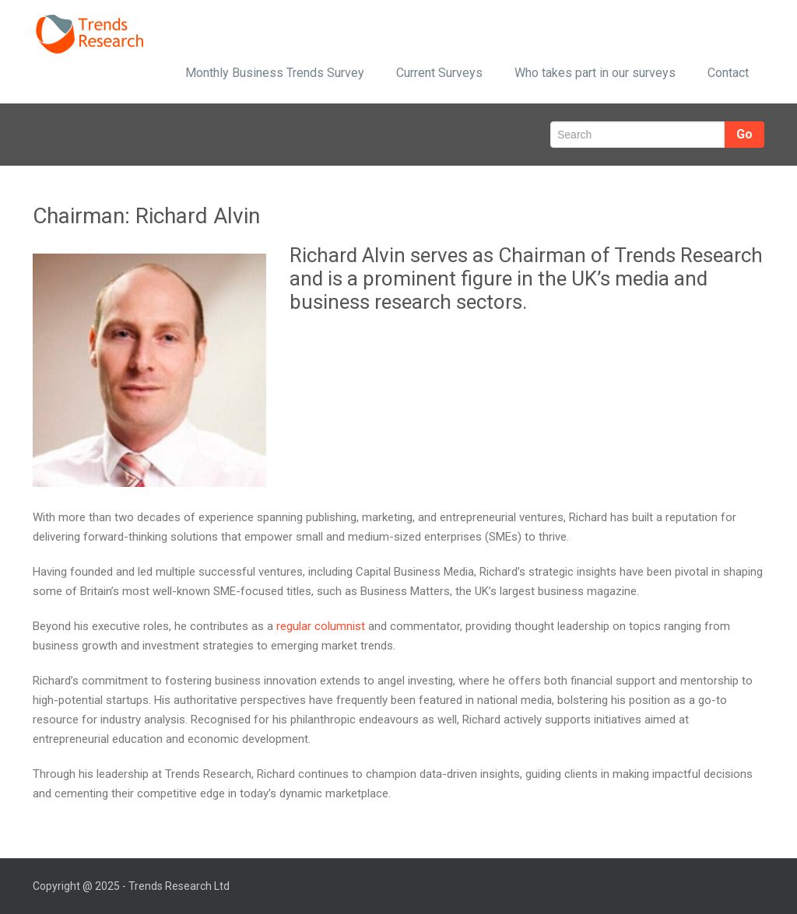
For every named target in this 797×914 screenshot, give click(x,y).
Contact (728, 72)
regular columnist (320, 626)
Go (744, 134)
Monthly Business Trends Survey (274, 72)
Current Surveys (439, 72)
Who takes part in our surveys (595, 72)
